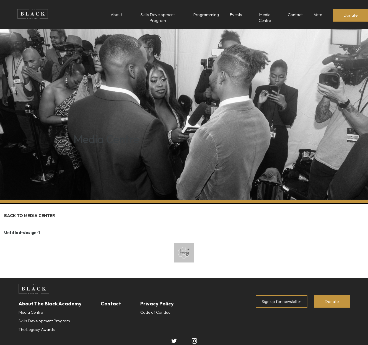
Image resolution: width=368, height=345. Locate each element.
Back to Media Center (29, 215)
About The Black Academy (50, 303)
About (116, 14)
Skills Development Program (44, 320)
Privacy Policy (157, 303)
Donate (350, 15)
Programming (206, 14)
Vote (318, 14)
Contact (295, 14)
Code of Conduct (156, 312)
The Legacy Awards (37, 329)
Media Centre (31, 312)
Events (236, 14)
